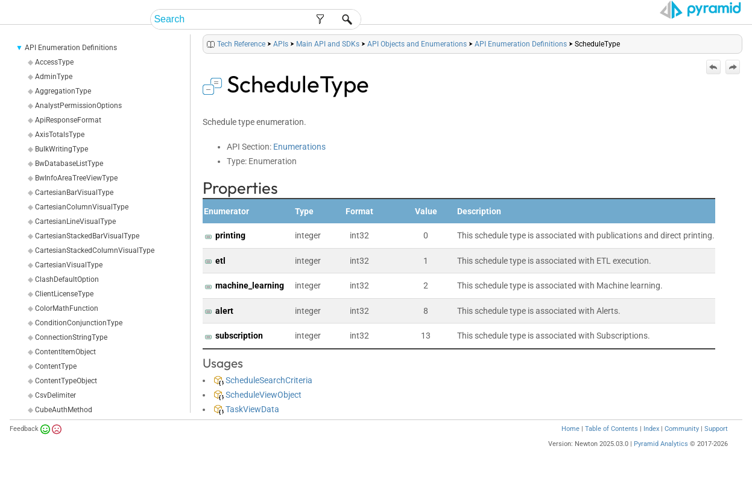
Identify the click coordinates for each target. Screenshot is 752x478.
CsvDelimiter (55, 395)
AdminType (53, 76)
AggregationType (63, 91)
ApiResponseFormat (68, 120)
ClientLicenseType (64, 294)
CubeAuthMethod (63, 410)
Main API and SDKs (327, 44)
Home (570, 429)
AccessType (54, 62)
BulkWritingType (61, 149)
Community (682, 429)
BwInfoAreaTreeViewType (76, 178)
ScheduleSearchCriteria (263, 380)
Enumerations (299, 146)
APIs (280, 44)
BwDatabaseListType (69, 163)
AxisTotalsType (59, 134)
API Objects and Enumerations (417, 44)
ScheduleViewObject (258, 395)
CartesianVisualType (69, 265)
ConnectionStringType (71, 337)
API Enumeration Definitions (71, 47)
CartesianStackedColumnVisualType (94, 250)
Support (716, 429)
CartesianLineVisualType (75, 221)
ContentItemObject (65, 352)
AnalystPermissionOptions (78, 105)
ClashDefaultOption (67, 279)
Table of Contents (611, 429)
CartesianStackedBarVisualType (87, 236)
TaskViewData (246, 409)
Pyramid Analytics (661, 444)
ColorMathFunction (66, 308)
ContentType (56, 366)
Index (651, 429)
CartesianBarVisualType (74, 192)
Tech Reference (241, 44)
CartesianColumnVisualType (81, 207)
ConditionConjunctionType (78, 323)
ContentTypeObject (66, 381)
